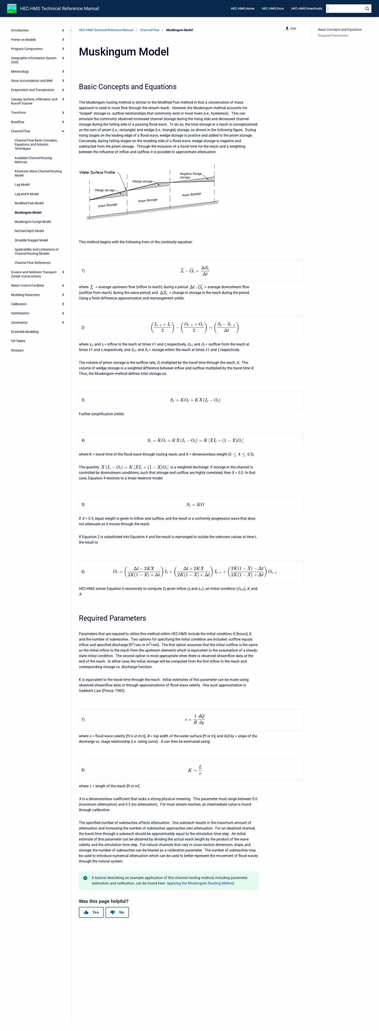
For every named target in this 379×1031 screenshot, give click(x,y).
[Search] (349, 8)
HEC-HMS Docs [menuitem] (273, 8)
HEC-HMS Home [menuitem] (243, 8)
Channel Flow (149, 30)
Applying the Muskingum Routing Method (200, 918)
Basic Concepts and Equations (340, 29)
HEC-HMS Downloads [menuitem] (306, 8)
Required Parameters (333, 35)
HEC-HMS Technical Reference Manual (59, 8)
